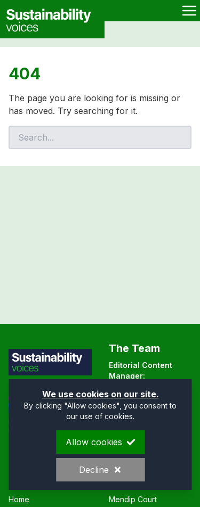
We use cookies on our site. (100, 394)
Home (19, 499)
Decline (100, 469)
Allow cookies (100, 442)
